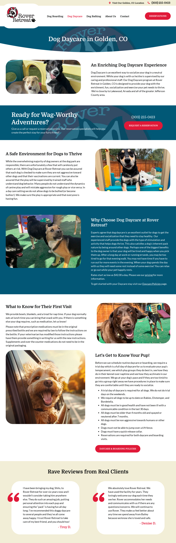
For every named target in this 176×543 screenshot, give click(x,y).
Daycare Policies (151, 283)
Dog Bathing (93, 16)
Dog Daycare (74, 16)
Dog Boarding (55, 16)
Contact (124, 16)
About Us (110, 16)
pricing (149, 275)
